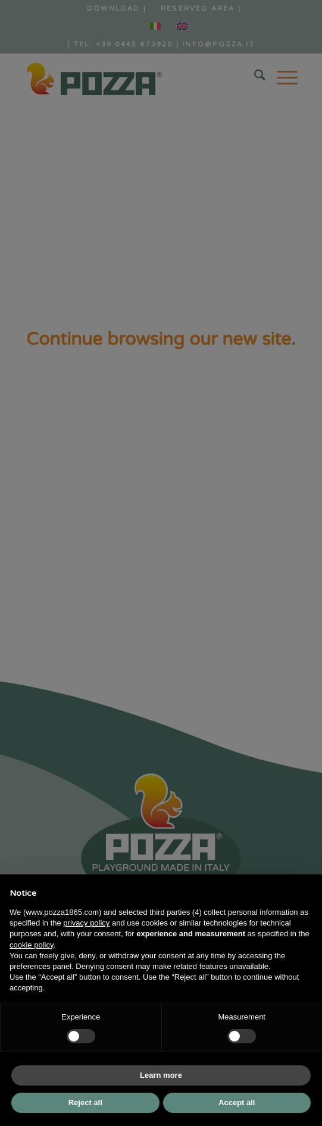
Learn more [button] (161, 1075)
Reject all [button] (85, 1102)
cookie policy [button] (31, 944)
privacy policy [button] (86, 922)
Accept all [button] (236, 1102)
